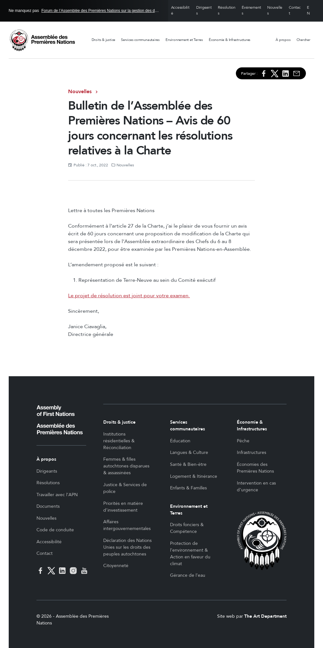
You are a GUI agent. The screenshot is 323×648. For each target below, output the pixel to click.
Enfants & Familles (188, 488)
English (309, 10)
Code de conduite (55, 530)
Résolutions (227, 10)
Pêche (243, 441)
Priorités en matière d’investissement (123, 506)
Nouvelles (274, 10)
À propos (283, 39)
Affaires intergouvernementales (127, 525)
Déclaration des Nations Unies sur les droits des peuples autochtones (127, 547)
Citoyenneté (115, 566)
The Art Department (265, 616)
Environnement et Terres (184, 39)
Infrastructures (251, 452)
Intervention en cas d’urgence (256, 486)
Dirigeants (204, 10)
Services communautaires (140, 39)
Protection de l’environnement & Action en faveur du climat (190, 553)
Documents (48, 506)
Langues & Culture (189, 452)
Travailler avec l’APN (57, 495)
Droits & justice (103, 39)
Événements (251, 10)
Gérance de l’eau (187, 575)
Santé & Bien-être (188, 464)
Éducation (180, 441)
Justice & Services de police (125, 488)
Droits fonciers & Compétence (187, 528)
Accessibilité (180, 10)
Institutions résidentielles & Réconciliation (119, 441)
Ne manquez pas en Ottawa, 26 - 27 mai (84, 10)
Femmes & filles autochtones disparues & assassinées (126, 466)
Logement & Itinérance (193, 476)
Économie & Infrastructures (229, 39)
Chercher (303, 39)
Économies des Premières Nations (255, 467)
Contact (295, 10)
